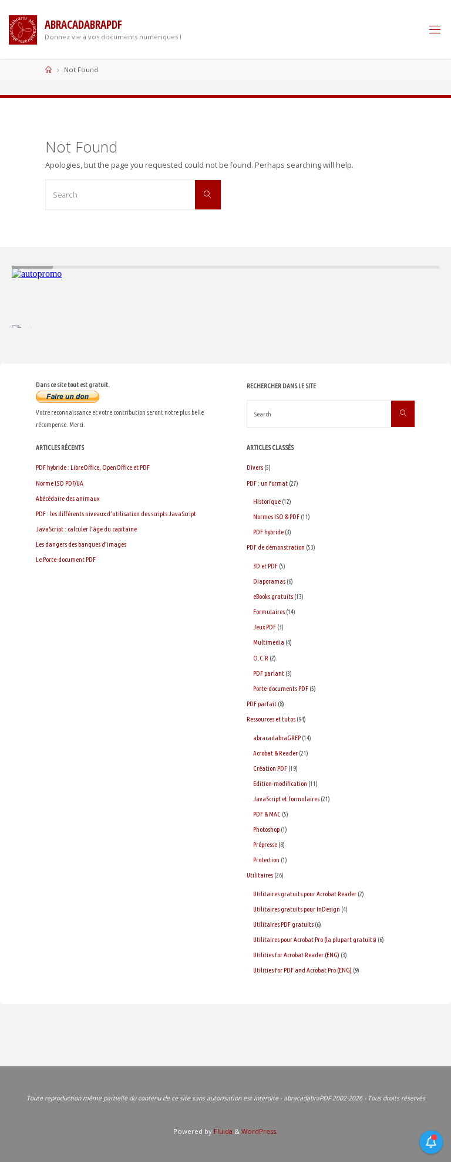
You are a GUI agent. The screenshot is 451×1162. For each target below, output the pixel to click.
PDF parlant (268, 673)
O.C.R (260, 658)
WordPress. (259, 1131)
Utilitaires (260, 875)
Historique (267, 501)
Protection (266, 859)
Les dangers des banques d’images (81, 544)
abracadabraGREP (277, 737)
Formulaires (269, 611)
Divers (255, 467)
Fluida (222, 1131)
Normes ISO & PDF (276, 516)
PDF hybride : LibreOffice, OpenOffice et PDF (93, 467)
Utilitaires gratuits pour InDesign (296, 909)
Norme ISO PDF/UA (59, 483)
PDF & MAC (267, 814)
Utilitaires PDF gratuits (283, 924)
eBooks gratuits (273, 596)
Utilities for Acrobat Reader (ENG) (296, 954)
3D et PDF (265, 566)
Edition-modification (280, 783)
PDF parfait (262, 703)
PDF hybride (268, 532)
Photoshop (266, 829)
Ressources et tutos (271, 719)
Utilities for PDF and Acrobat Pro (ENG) (302, 970)
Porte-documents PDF (280, 688)
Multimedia (268, 642)
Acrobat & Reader (275, 753)
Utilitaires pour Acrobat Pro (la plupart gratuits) (314, 939)
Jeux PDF (264, 627)
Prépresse (265, 844)
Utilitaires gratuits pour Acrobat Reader (304, 893)
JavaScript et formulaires (286, 798)
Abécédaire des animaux (67, 498)
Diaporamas (269, 581)
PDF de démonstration (276, 547)
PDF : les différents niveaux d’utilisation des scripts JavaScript (116, 513)
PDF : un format (267, 483)
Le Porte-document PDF (66, 559)
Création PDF (270, 768)
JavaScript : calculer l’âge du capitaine (86, 529)
